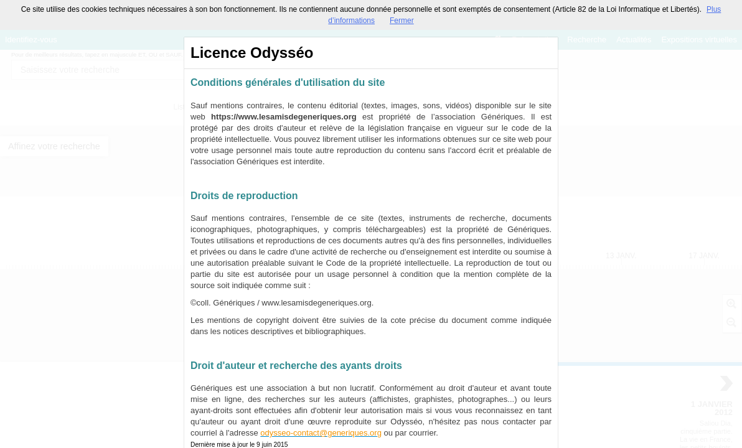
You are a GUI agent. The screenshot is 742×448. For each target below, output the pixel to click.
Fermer (402, 20)
